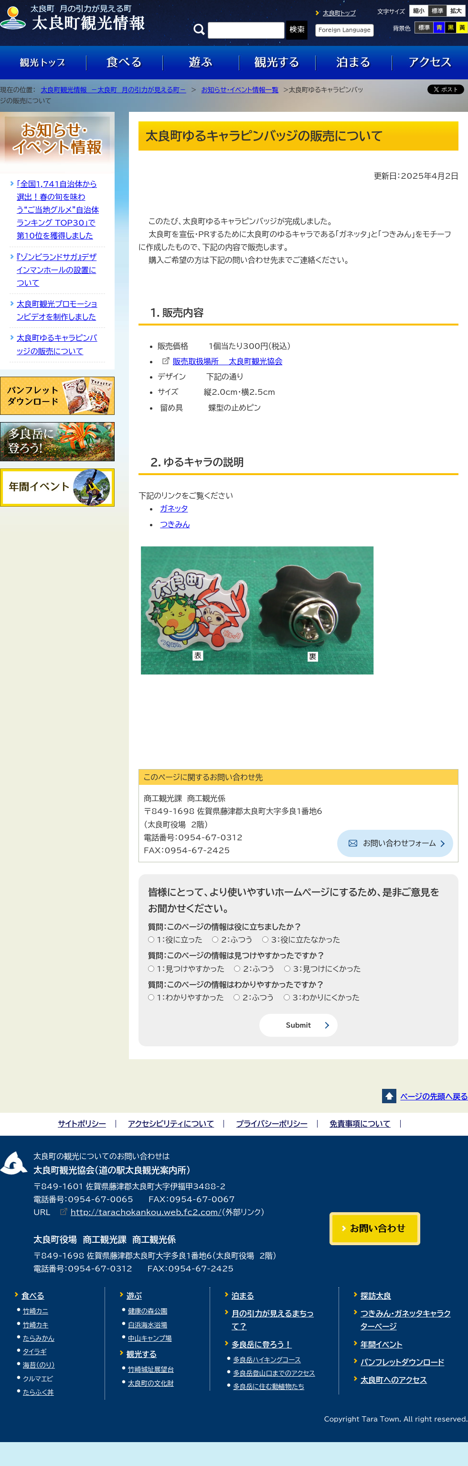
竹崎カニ (35, 1311)
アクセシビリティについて (171, 1124)
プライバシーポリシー (272, 1124)
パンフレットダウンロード (402, 1362)
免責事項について (360, 1124)
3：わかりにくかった (325, 997)
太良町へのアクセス (394, 1380)
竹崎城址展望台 (151, 1369)
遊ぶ (134, 1296)
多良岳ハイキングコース (267, 1360)
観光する (142, 1354)
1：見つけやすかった (189, 969)
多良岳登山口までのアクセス (274, 1373)
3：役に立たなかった (304, 940)
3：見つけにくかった (325, 969)
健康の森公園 (147, 1311)
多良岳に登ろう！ (262, 1344)
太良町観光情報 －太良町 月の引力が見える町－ (113, 90)
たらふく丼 (38, 1392)
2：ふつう (235, 940)
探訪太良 (376, 1296)
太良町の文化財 (151, 1383)
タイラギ (34, 1351)
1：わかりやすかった (189, 997)
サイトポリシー (82, 1124)
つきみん (175, 524)
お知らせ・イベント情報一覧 (239, 90)
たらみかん (38, 1338)
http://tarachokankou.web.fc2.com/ (146, 1212)
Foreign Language (345, 30)
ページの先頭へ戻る (434, 1096)
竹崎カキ (35, 1325)
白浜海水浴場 (147, 1325)
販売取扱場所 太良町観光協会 (227, 361)
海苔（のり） (39, 1365)
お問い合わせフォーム (399, 843)
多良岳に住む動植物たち (268, 1386)
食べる (32, 1296)
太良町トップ (339, 13)
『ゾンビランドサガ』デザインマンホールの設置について (56, 270)
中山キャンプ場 (150, 1338)
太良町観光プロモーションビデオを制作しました (57, 310)
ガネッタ (174, 508)
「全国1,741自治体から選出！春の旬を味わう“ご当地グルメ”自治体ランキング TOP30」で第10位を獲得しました (58, 210)
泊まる (243, 1296)
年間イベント (382, 1344)
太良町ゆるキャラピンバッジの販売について (57, 344)
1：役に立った (178, 940)
